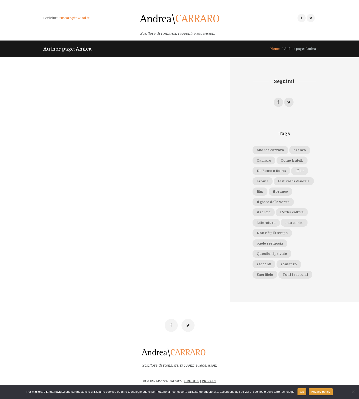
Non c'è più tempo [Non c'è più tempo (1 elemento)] (272, 233)
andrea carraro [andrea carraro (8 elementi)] (270, 150)
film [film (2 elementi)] (260, 191)
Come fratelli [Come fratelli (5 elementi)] (292, 160)
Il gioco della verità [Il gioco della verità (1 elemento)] (273, 202)
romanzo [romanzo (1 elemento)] (289, 264)
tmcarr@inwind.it (74, 18)
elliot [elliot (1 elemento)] (299, 171)
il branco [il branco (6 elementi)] (280, 191)
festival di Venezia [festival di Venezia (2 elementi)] (294, 181)
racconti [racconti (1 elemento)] (264, 264)
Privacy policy (320, 391)
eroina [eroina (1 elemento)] (262, 181)
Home (275, 49)
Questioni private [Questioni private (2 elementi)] (272, 254)
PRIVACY (209, 381)
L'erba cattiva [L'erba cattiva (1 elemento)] (292, 212)
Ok (302, 391)
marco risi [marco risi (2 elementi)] (294, 223)
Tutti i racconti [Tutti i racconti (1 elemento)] (295, 274)
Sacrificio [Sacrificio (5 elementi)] (265, 274)
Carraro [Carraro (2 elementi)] (264, 160)
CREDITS (191, 381)
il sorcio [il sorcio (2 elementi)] (263, 212)
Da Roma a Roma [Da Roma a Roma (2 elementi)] (271, 171)
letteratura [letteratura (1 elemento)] (266, 223)
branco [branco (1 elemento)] (300, 150)
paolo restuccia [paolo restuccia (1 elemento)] (270, 243)
